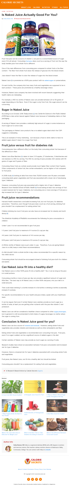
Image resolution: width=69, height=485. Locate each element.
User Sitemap (47, 468)
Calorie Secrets (13, 2)
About (19, 468)
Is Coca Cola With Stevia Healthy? (12, 394)
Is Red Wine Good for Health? (55, 413)
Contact (24, 468)
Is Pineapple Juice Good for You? (34, 394)
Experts (40, 370)
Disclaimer (31, 468)
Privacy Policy (38, 468)
